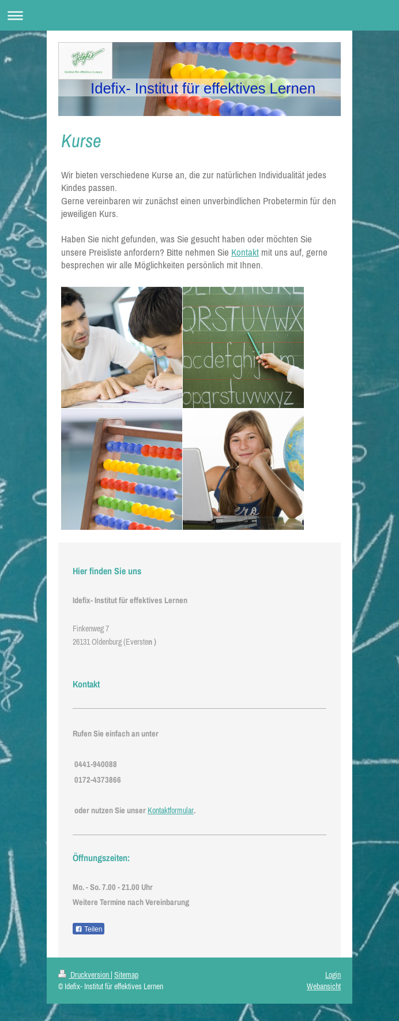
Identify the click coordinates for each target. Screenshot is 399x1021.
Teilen (88, 929)
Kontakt (245, 252)
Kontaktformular (171, 810)
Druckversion (84, 974)
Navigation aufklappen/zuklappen (199, 15)
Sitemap (126, 974)
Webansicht (324, 986)
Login (333, 974)
